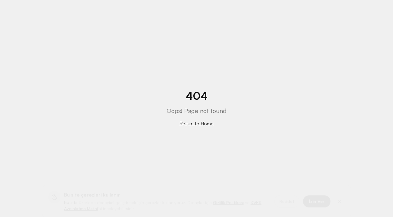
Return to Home (196, 124)
